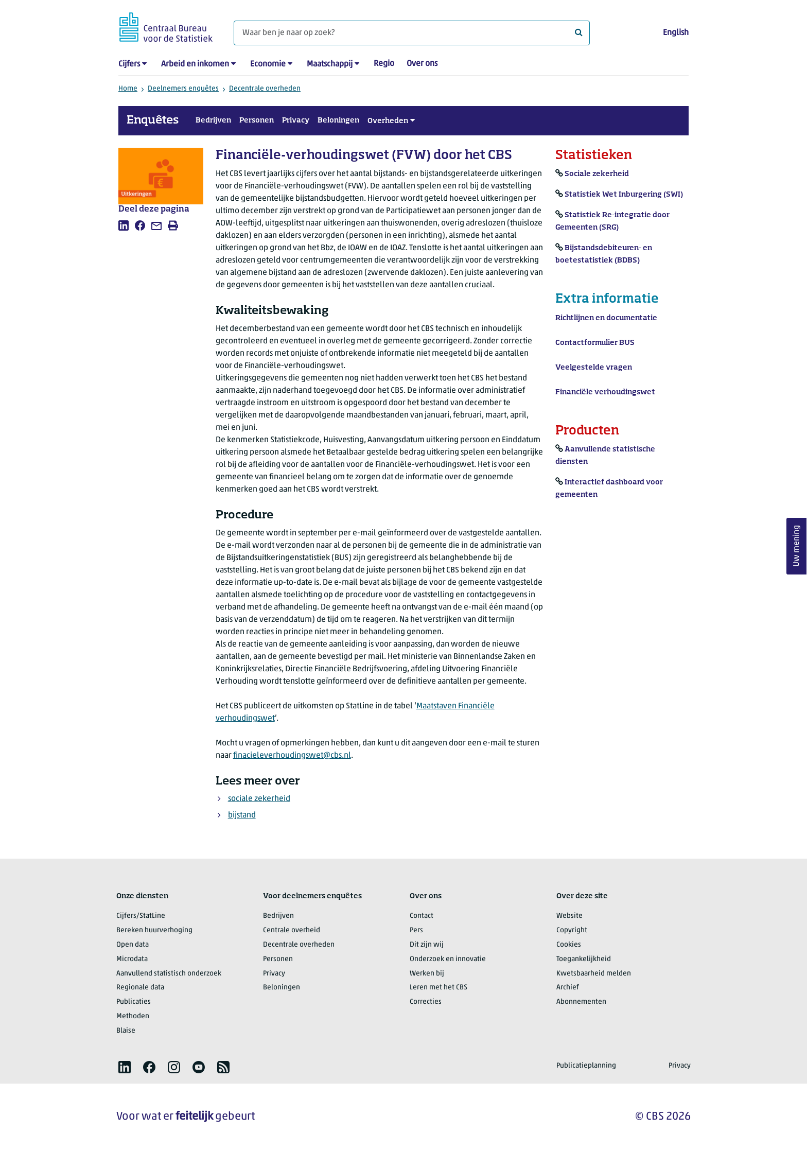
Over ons (422, 64)
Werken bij (427, 973)
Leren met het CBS (438, 987)
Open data (132, 945)
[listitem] (123, 225)
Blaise (125, 1030)
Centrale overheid (291, 930)
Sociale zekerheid (597, 174)
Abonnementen (581, 1002)
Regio (384, 64)
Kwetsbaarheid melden (593, 973)
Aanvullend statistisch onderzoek (168, 973)
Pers (416, 930)
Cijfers (129, 64)
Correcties (426, 1002)
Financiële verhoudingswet (605, 392)
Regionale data (140, 987)
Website (569, 916)
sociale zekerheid (259, 799)
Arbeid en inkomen (195, 64)
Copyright (571, 930)
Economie (268, 64)
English (676, 33)
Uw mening (797, 546)
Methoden (132, 1016)
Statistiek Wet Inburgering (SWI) (624, 194)
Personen (256, 120)
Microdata (132, 959)
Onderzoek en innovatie (448, 959)
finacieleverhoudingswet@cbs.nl (292, 756)
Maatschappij (330, 64)
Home (127, 88)
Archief (567, 987)
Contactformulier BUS (595, 342)
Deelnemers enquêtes (183, 88)
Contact (421, 916)
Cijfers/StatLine (140, 916)
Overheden (387, 121)
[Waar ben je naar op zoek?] (412, 33)
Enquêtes (153, 120)
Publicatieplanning (586, 1065)
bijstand (242, 815)
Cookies (568, 945)
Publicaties (133, 1002)
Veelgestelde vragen (593, 367)
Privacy (295, 120)
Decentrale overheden (265, 88)
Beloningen (338, 120)
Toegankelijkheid (583, 959)
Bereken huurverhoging (154, 930)
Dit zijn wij (427, 945)
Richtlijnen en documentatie (606, 318)
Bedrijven (213, 120)
